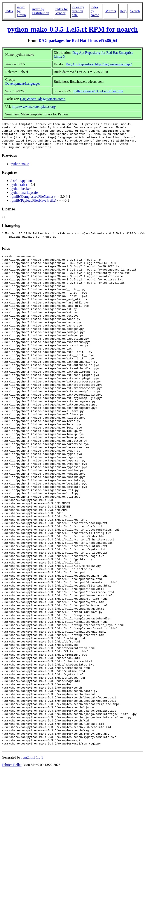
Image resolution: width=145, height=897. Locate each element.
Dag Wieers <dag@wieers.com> (42, 99)
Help (123, 11)
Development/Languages (22, 83)
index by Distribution (40, 11)
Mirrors (110, 11)
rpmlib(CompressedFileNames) (32, 202)
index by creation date (78, 11)
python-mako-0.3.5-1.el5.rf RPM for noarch (72, 29)
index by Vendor (61, 11)
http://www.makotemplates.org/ (34, 106)
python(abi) (18, 190)
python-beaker (20, 194)
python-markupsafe (24, 198)
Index (9, 11)
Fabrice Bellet (11, 871)
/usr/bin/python (21, 186)
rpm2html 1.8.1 (32, 864)
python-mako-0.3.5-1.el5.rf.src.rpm (98, 91)
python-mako (19, 169)
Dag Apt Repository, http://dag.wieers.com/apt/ (99, 64)
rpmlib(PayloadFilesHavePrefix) (33, 206)
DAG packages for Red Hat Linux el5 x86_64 (77, 40)
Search (135, 11)
